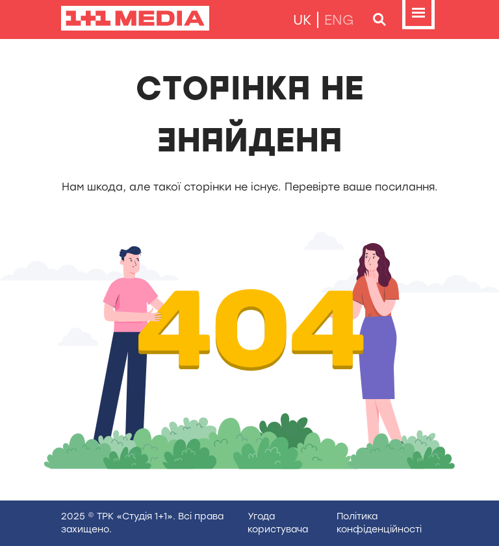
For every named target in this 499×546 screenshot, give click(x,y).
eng (339, 20)
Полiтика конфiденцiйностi (379, 523)
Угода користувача (278, 523)
